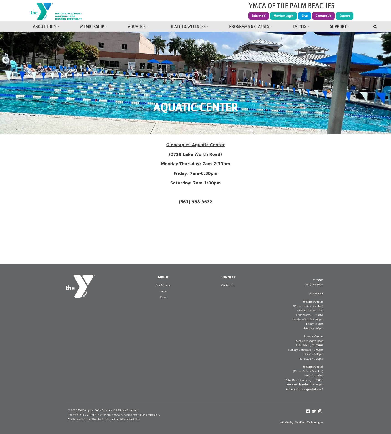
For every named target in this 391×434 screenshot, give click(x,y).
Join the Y (258, 16)
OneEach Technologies (309, 422)
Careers (344, 16)
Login (163, 291)
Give (304, 16)
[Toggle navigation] (375, 25)
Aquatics (137, 27)
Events (299, 27)
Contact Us (323, 16)
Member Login (283, 16)
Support (338, 27)
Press (163, 297)
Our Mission (163, 285)
